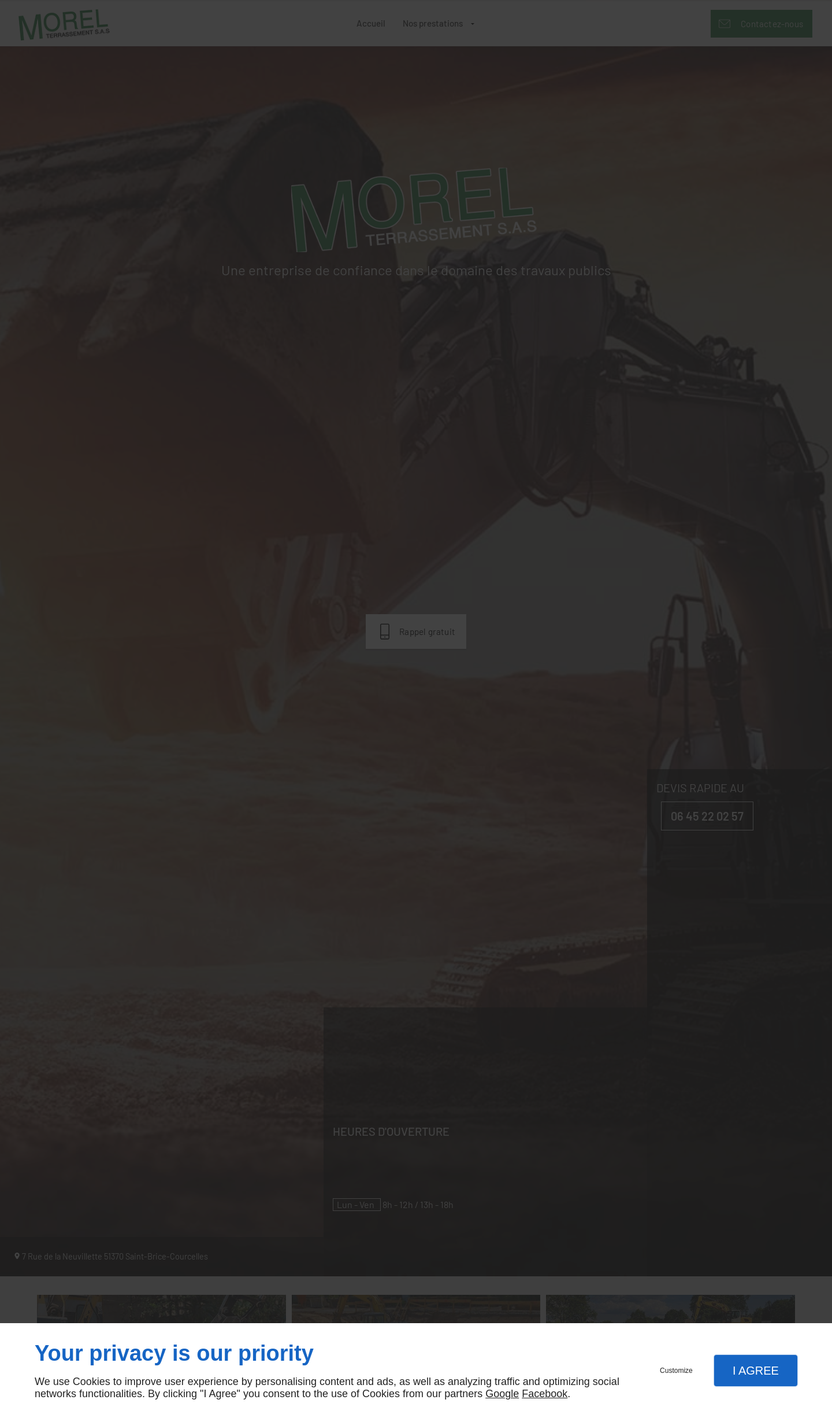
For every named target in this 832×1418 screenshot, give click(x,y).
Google (502, 1393)
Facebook (544, 1393)
